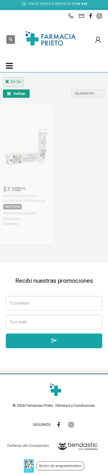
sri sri (13, 81)
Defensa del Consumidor (28, 445)
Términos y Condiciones (75, 405)
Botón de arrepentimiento (60, 466)
